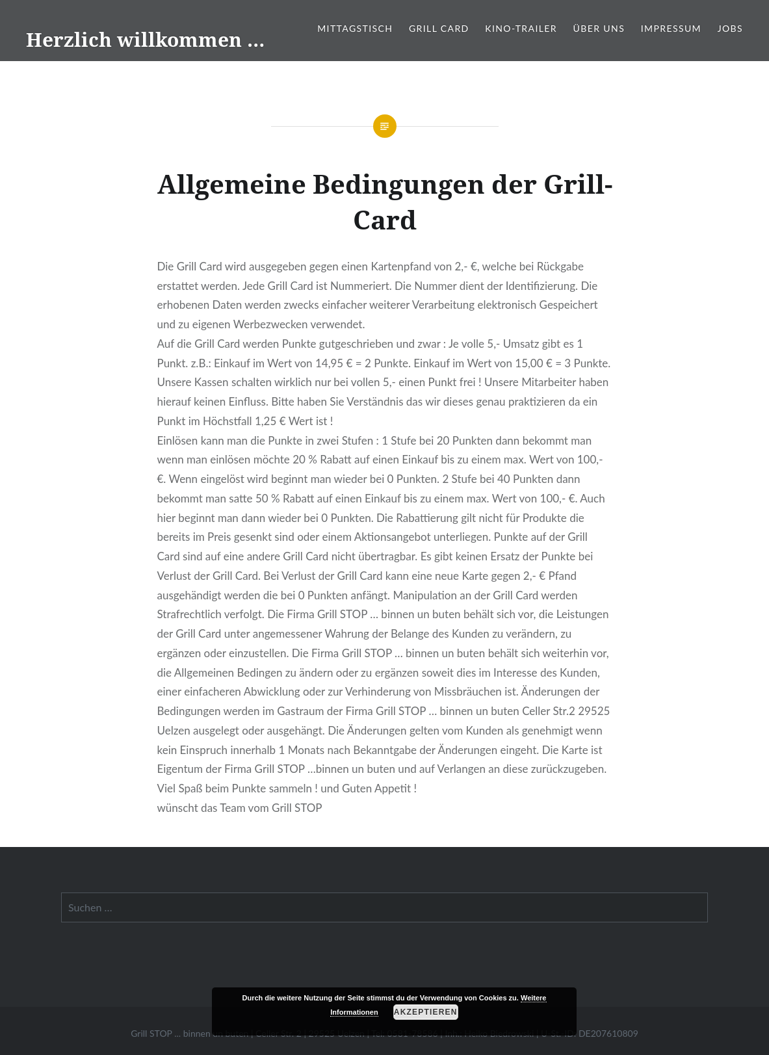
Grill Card (439, 28)
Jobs (730, 28)
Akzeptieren (426, 1012)
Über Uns (599, 28)
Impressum (671, 28)
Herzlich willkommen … (145, 39)
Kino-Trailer (521, 28)
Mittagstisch (355, 28)
